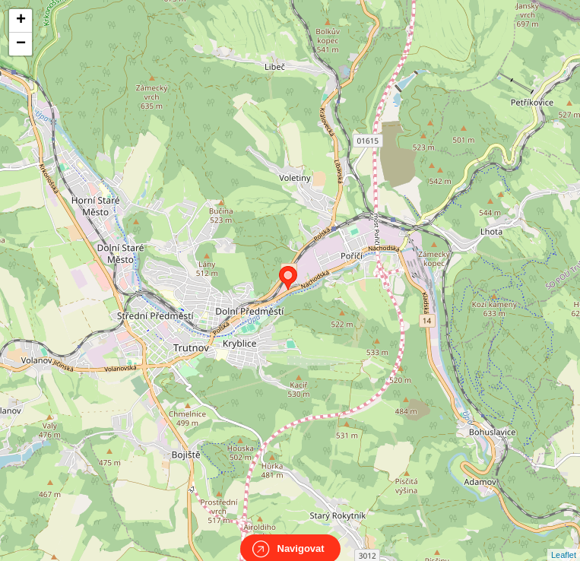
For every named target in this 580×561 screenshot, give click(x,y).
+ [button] (21, 20)
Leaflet (563, 541)
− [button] (21, 44)
